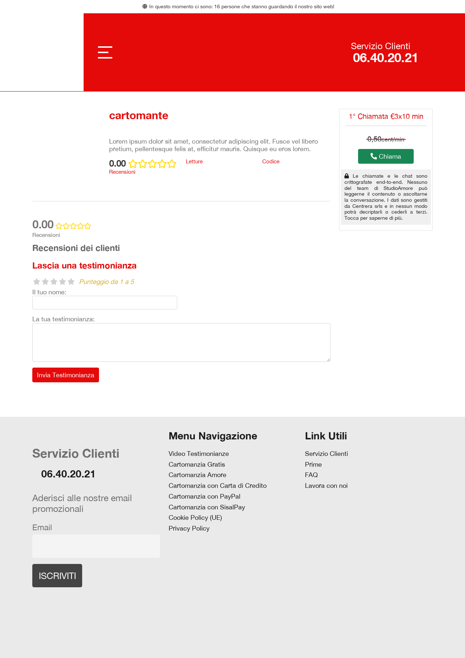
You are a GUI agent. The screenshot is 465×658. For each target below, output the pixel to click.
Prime (313, 464)
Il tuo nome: (49, 292)
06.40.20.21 (384, 57)
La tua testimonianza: (63, 319)
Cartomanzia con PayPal (204, 496)
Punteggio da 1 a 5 (106, 281)
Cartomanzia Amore (197, 475)
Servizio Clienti (326, 453)
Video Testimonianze (199, 453)
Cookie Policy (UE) (195, 517)
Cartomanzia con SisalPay (207, 507)
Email (42, 527)
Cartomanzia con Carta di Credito (218, 485)
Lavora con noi (326, 485)
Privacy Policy (189, 528)
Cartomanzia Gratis (197, 464)
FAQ (311, 475)
